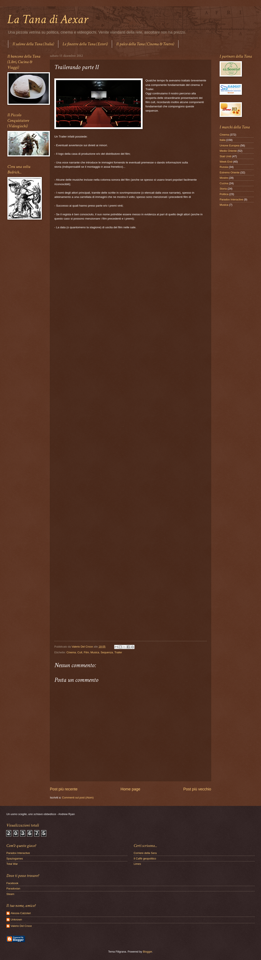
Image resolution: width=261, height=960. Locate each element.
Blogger (147, 951)
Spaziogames (14, 858)
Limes (137, 863)
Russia (224, 167)
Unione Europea (229, 145)
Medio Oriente (228, 150)
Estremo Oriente (230, 172)
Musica (94, 652)
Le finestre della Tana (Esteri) (85, 44)
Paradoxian (13, 888)
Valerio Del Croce (21, 925)
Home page (130, 789)
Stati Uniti (225, 156)
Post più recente (63, 789)
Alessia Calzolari (21, 913)
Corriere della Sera (145, 853)
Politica (224, 194)
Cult (79, 652)
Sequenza (107, 652)
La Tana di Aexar (47, 19)
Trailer (118, 652)
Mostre (224, 177)
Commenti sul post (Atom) (78, 797)
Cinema (71, 652)
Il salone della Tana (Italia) (33, 44)
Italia (222, 140)
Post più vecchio (197, 789)
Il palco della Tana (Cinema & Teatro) (145, 44)
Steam (10, 894)
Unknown (16, 919)
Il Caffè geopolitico (145, 858)
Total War (12, 863)
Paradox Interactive (231, 199)
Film (86, 652)
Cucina (224, 183)
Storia (223, 188)
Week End (226, 161)
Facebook (12, 883)
